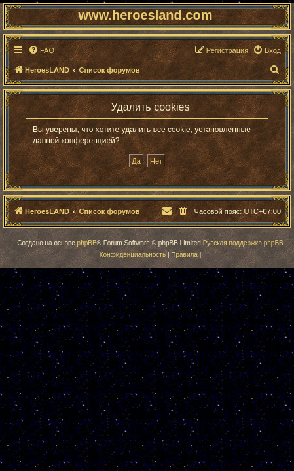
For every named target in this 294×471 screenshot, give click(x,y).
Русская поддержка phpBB (243, 243)
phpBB (87, 243)
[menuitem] (41, 50)
